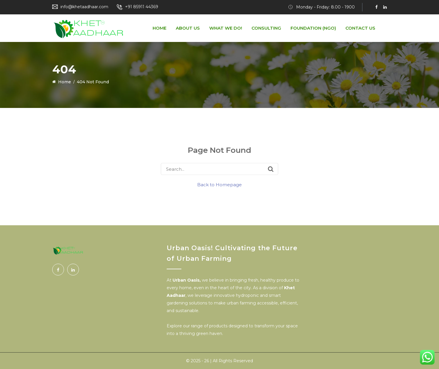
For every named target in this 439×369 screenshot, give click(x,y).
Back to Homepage (219, 184)
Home (159, 28)
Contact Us (360, 28)
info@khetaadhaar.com (84, 6)
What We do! (225, 28)
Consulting (266, 28)
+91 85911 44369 (141, 6)
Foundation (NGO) (313, 28)
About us (188, 28)
